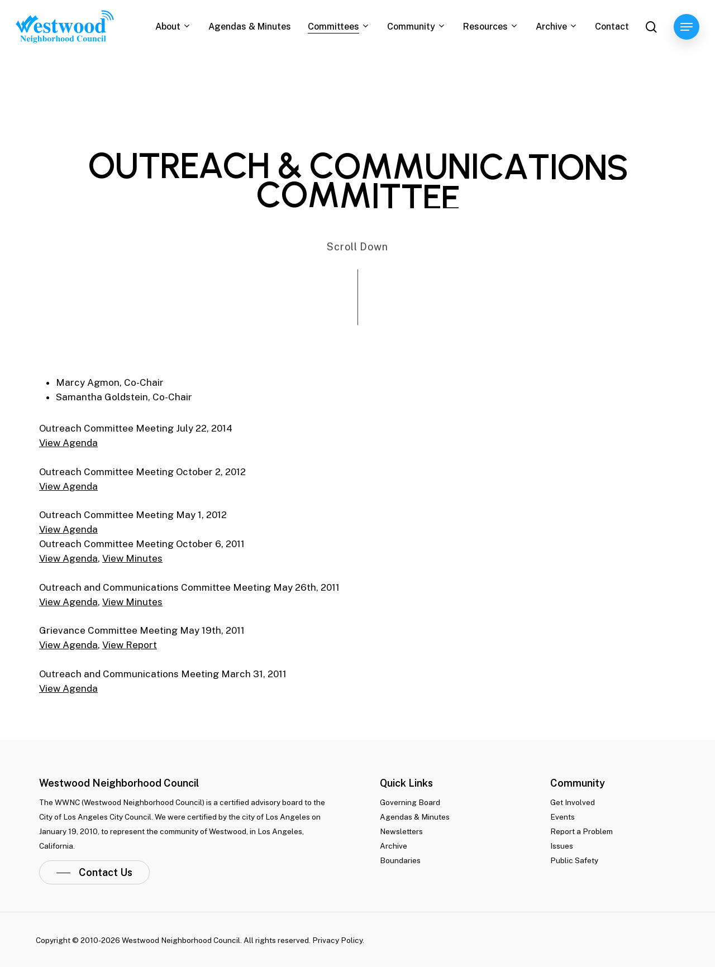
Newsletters (401, 831)
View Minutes (132, 558)
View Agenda (68, 442)
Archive (393, 845)
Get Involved (572, 802)
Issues (561, 845)
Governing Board (410, 802)
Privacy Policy (337, 940)
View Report (129, 644)
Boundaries (400, 860)
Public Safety (574, 860)
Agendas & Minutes (415, 816)
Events (562, 816)
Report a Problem (581, 831)
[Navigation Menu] (686, 27)
